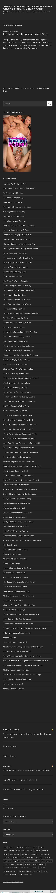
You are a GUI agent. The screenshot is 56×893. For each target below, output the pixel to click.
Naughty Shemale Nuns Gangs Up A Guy (19, 244)
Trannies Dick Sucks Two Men (15, 184)
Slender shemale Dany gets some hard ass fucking (23, 647)
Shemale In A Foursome (12, 202)
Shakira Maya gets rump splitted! (16, 670)
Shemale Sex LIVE (11, 730)
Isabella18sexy (10, 756)
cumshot (7, 857)
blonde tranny (20, 851)
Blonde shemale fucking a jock (15, 642)
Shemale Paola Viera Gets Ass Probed (18, 369)
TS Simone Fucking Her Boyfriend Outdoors (20, 452)
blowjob (29, 851)
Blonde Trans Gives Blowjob (14, 508)
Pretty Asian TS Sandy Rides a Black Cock (19, 434)
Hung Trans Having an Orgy (14, 327)
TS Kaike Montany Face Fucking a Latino (19, 397)
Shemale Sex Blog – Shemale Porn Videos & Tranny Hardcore (28, 8)
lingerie (30, 861)
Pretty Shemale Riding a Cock (15, 272)
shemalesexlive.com (25, 871)
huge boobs (7, 861)
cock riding (35, 854)
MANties (21, 882)
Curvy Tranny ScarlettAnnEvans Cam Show (20, 425)
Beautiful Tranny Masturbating (15, 550)
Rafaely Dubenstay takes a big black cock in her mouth (24, 628)
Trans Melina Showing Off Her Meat (17, 300)
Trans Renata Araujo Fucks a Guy (16, 526)
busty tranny (25, 854)
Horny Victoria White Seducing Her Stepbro (23, 789)
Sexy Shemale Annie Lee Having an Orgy (19, 290)
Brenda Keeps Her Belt (12, 554)
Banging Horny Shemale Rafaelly (16, 230)
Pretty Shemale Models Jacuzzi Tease (18, 624)
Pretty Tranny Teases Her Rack (15, 471)
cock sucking (45, 854)
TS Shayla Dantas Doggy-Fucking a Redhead (20, 378)
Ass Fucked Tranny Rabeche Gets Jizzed (19, 188)
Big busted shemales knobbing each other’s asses (22, 665)
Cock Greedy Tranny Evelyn (14, 610)
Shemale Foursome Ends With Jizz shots (19, 225)
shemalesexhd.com (10, 871)
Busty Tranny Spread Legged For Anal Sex (20, 332)
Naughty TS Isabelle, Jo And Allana (16, 239)
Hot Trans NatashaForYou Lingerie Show (25, 34)
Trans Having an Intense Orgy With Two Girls (20, 313)
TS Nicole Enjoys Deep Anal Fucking (17, 286)
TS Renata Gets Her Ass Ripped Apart (18, 415)
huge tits (16, 861)
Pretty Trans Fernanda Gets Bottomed (18, 346)
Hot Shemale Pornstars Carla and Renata (19, 582)
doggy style (15, 857)
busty (5, 854)
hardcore (47, 857)
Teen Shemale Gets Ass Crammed (16, 591)
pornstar (12, 864)
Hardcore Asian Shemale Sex (14, 573)
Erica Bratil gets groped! (13, 684)
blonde (42, 847)
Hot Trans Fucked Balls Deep (14, 295)
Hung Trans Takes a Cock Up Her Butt (18, 420)
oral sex (49, 861)
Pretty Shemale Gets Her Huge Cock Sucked (21, 480)
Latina (24, 861)
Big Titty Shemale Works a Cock (16, 406)
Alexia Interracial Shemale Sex (15, 587)
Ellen (23, 857)
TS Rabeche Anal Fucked (13, 193)
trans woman (24, 874)
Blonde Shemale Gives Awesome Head (18, 536)
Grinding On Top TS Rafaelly (14, 212)
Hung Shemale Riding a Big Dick (15, 388)
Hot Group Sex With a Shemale (15, 281)
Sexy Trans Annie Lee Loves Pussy (17, 304)
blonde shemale (9, 638)
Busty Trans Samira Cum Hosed (15, 364)
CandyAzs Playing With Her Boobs (16, 360)
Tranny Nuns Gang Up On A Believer (17, 235)
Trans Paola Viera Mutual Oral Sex (16, 503)
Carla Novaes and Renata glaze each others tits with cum (25, 661)
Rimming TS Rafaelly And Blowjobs (17, 207)
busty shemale (14, 854)
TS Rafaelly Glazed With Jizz (14, 221)
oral (43, 861)
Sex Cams (7, 766)
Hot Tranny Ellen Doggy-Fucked (15, 341)
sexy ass (20, 864)
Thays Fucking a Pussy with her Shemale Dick (21, 614)
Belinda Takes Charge (11, 563)
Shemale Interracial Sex (11, 868)
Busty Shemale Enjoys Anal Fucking (17, 499)
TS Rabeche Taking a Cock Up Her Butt (18, 258)
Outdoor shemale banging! (13, 689)
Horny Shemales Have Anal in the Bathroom (20, 355)
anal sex (11, 847)
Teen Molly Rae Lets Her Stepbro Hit (20, 780)
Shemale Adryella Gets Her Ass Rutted (18, 462)
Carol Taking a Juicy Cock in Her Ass (17, 619)
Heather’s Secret (10, 545)
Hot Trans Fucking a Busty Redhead (17, 337)
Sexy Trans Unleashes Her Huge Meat (18, 429)
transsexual (13, 874)
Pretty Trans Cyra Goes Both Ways (17, 323)
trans (5, 874)
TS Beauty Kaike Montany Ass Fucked (18, 476)
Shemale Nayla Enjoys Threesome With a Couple (22, 466)
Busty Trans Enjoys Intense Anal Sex (17, 457)
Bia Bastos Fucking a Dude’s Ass (16, 374)
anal (5, 847)
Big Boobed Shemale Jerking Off (16, 485)
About (5, 804)
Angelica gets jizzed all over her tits (17, 651)
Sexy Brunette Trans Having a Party (17, 263)
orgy (5, 864)
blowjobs (37, 851)
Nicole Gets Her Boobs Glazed (15, 253)
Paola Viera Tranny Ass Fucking (15, 531)
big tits (35, 847)
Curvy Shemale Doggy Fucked (15, 517)
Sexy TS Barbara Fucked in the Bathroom (19, 494)
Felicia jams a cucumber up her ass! (17, 633)
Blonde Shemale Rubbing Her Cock (17, 568)
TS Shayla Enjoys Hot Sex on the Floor (18, 351)
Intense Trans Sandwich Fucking (16, 267)
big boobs (20, 847)
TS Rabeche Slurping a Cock (14, 309)
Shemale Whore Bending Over (15, 559)
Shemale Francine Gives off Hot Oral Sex (19, 605)
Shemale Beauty (15, 882)
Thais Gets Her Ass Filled (13, 276)
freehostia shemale (7, 882)
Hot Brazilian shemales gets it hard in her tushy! (22, 675)
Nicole (37, 861)
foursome (30, 857)
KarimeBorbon (10, 746)
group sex (39, 857)
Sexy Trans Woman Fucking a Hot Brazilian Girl (21, 443)
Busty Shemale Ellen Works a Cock (17, 392)
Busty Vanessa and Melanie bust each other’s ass (22, 656)
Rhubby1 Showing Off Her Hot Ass (16, 383)
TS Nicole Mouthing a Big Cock (15, 318)
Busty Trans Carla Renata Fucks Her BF (18, 522)
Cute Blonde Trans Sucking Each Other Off (20, 489)
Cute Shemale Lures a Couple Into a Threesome (22, 540)
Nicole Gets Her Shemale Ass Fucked (17, 513)
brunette (45, 851)
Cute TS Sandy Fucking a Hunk (15, 411)
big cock (27, 847)
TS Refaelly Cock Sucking (13, 198)
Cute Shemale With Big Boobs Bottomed (19, 439)
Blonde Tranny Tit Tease (13, 601)
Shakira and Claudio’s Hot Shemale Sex (18, 596)
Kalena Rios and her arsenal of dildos (17, 679)
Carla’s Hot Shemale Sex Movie (15, 577)
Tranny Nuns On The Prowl (13, 216)
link (54, 863)
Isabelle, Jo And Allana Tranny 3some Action (20, 249)
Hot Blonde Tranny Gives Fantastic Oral (18, 448)
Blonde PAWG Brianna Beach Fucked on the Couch (27, 770)
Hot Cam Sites (8, 809)
